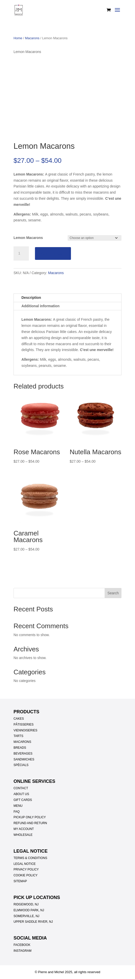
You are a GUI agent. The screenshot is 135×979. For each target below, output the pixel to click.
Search (113, 593)
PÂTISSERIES (24, 724)
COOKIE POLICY (26, 875)
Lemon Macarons (28, 238)
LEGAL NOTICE (25, 864)
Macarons (32, 38)
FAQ (17, 811)
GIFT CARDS (23, 800)
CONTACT (21, 788)
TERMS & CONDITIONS (30, 858)
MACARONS (22, 742)
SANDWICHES (24, 759)
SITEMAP (20, 881)
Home (18, 38)
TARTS (18, 736)
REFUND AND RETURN (30, 823)
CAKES (19, 718)
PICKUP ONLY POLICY (30, 817)
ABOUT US (21, 794)
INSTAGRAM (22, 951)
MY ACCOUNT (24, 829)
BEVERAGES (23, 753)
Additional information (40, 306)
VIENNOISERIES (25, 730)
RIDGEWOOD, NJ (26, 904)
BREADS (20, 747)
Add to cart (53, 253)
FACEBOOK (22, 945)
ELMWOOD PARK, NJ (29, 910)
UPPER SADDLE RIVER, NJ (33, 921)
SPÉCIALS (21, 765)
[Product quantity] (21, 253)
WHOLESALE (23, 835)
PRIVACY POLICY (26, 869)
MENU (18, 806)
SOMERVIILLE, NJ (26, 916)
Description (31, 298)
